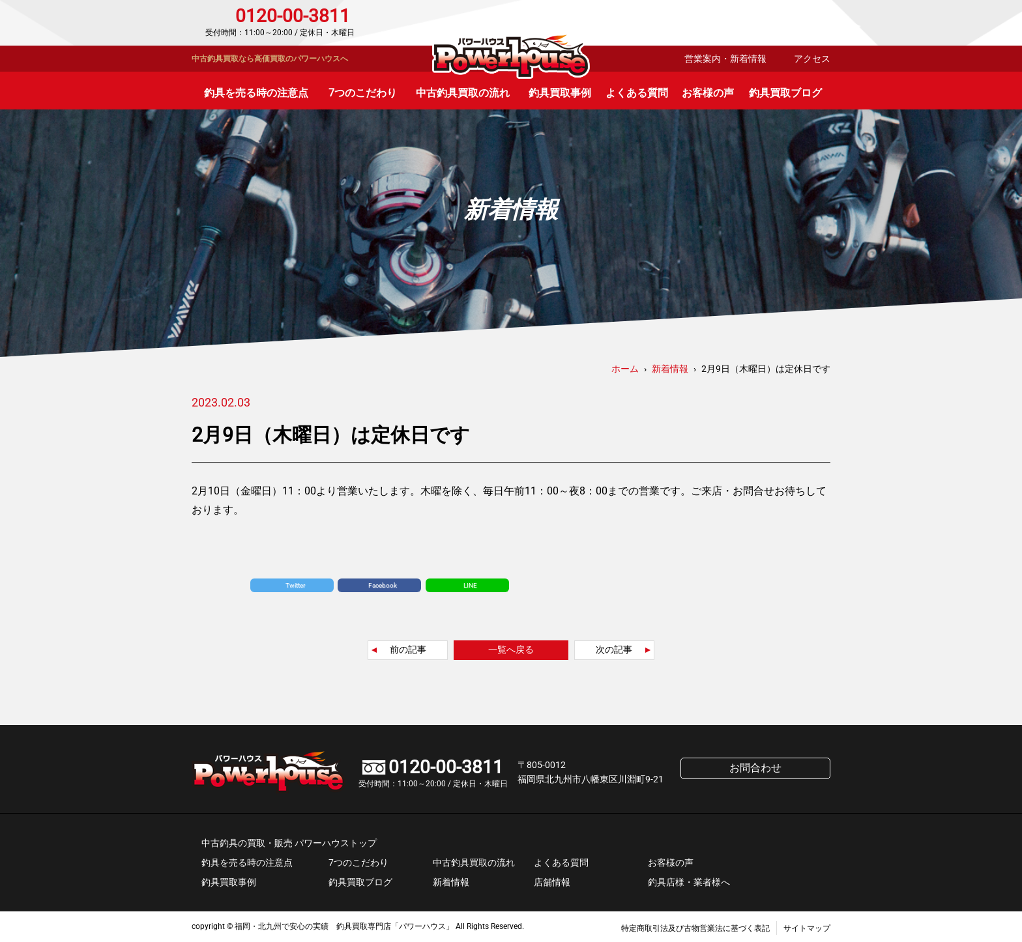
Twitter (295, 585)
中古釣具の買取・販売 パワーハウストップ (289, 843)
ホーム (625, 369)
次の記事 (614, 649)
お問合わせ (774, 22)
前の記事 (408, 649)
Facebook (382, 585)
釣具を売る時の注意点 (256, 93)
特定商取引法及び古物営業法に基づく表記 (695, 928)
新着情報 (451, 882)
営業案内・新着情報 (725, 58)
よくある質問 (637, 93)
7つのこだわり (362, 93)
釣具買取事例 (560, 93)
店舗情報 (552, 882)
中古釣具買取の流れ (463, 93)
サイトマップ (806, 928)
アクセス (812, 58)
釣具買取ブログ (785, 93)
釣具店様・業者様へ (689, 882)
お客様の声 (708, 93)
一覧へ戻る (511, 649)
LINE (470, 585)
